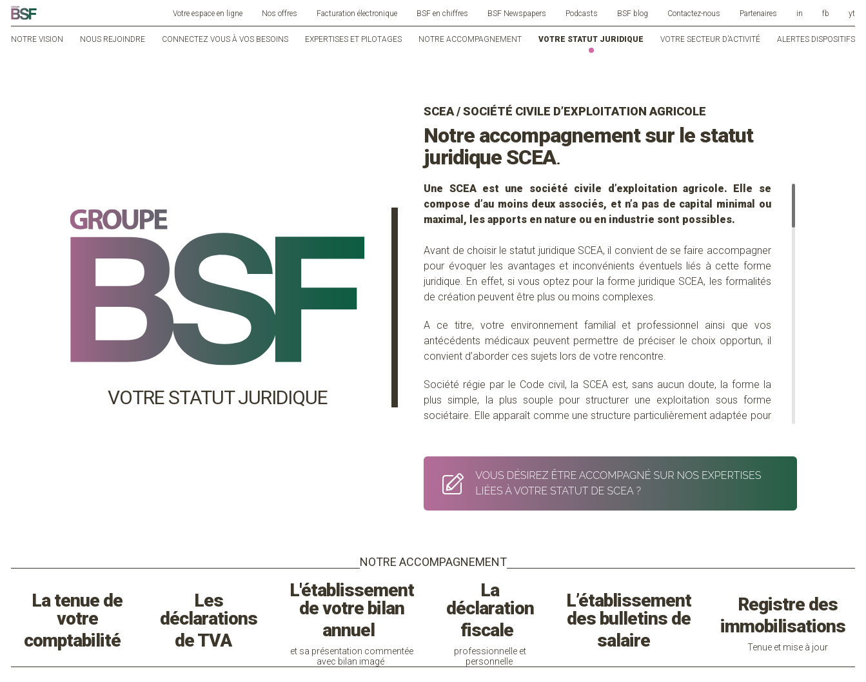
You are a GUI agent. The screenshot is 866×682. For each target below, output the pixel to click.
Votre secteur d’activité (710, 39)
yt (852, 13)
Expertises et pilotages (353, 39)
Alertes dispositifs (816, 39)
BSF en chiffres (442, 13)
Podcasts (582, 13)
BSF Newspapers (516, 13)
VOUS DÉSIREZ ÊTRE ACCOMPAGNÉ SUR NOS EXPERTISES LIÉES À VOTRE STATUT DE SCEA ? (598, 483)
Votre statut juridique (591, 39)
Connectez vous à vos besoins (225, 39)
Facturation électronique (357, 13)
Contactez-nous (693, 13)
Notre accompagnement (470, 39)
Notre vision (37, 39)
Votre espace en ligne (207, 13)
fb (825, 13)
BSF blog (632, 13)
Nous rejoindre (112, 39)
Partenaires (758, 13)
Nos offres (279, 13)
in (799, 13)
